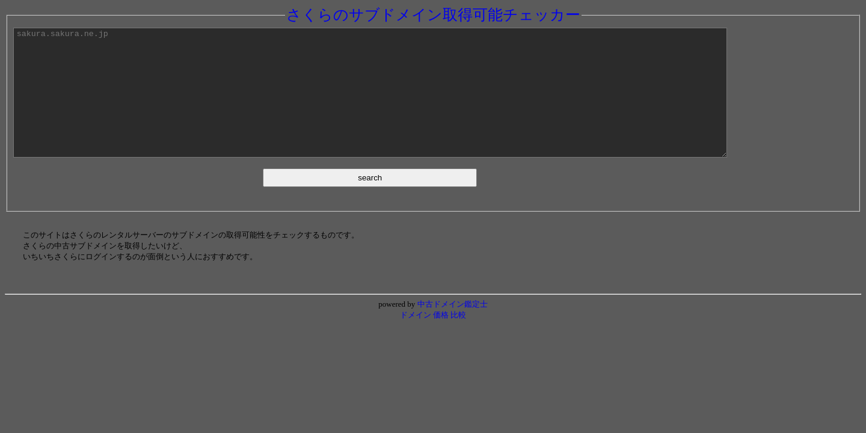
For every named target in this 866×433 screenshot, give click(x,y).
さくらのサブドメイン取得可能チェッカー (433, 15)
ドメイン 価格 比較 (433, 340)
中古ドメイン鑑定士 (452, 329)
